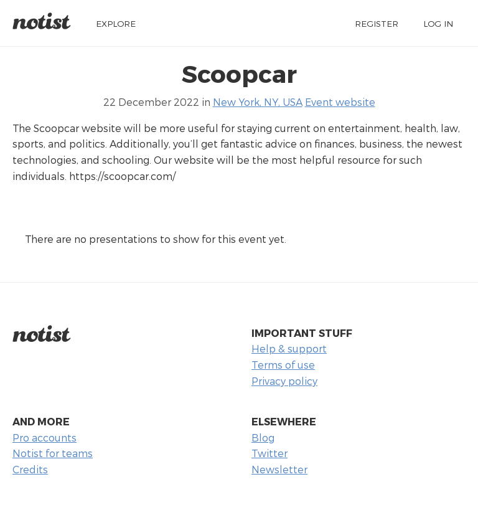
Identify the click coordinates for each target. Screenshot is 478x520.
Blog (262, 437)
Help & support (289, 348)
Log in (438, 23)
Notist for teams (52, 453)
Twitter (269, 453)
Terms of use (283, 365)
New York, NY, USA (257, 102)
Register (376, 23)
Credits (30, 469)
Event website (340, 102)
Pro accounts (44, 437)
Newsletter (279, 469)
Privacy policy (284, 381)
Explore (116, 23)
